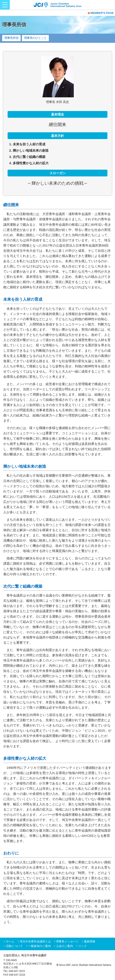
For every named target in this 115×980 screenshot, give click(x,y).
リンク (82, 946)
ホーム (10, 941)
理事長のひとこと (35, 38)
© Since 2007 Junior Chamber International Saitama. (84, 965)
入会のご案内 (64, 946)
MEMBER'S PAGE (101, 13)
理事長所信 (11, 38)
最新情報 (89, 941)
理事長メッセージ (67, 941)
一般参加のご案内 (39, 946)
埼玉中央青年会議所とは (35, 941)
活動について (14, 946)
